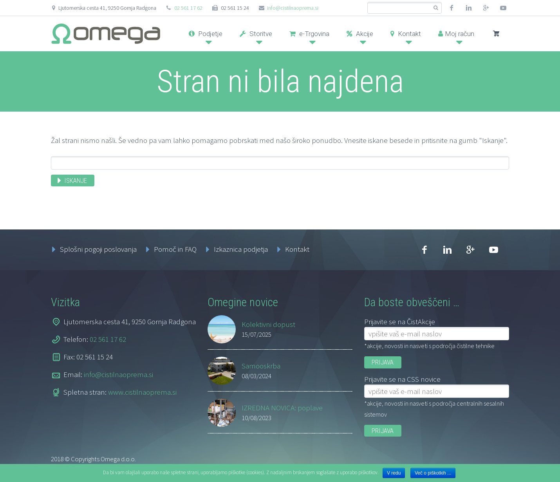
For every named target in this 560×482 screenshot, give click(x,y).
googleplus (486, 8)
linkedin (469, 8)
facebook (451, 8)
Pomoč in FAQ (175, 249)
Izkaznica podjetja (241, 249)
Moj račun (456, 34)
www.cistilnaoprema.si (142, 392)
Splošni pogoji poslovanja (98, 249)
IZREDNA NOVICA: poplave (282, 407)
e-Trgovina (309, 34)
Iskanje (75, 180)
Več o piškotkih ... (433, 473)
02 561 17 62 (188, 7)
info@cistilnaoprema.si (292, 7)
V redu (394, 473)
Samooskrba (261, 365)
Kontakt (405, 34)
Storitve (256, 34)
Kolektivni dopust (268, 324)
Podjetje (205, 34)
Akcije (360, 34)
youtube (503, 8)
